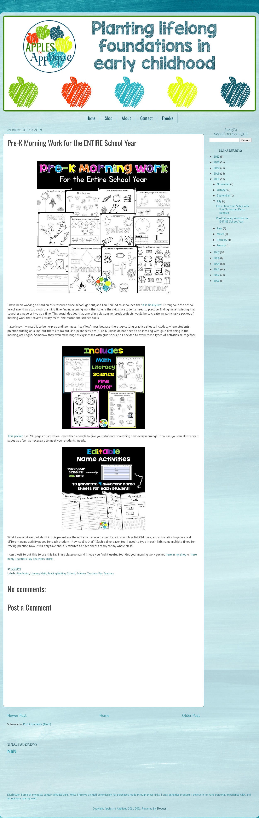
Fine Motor (23, 573)
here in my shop (176, 554)
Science (81, 573)
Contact (146, 118)
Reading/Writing (57, 573)
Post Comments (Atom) (37, 724)
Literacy (34, 573)
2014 (217, 264)
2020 (217, 168)
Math (43, 573)
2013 (217, 269)
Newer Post (17, 715)
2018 (217, 179)
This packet (15, 436)
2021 (217, 162)
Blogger (161, 808)
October (222, 190)
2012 (217, 275)
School (71, 573)
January (221, 245)
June (220, 228)
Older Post (191, 715)
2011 (217, 281)
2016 (217, 258)
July (219, 201)
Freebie (167, 118)
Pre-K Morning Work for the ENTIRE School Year (232, 219)
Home (91, 118)
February (222, 240)
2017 (217, 252)
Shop (109, 118)
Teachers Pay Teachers (100, 573)
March (221, 234)
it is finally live (152, 305)
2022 (217, 156)
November (223, 184)
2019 (217, 173)
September (224, 195)
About (126, 118)
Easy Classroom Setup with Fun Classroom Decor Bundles (232, 209)
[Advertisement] (82, 776)
